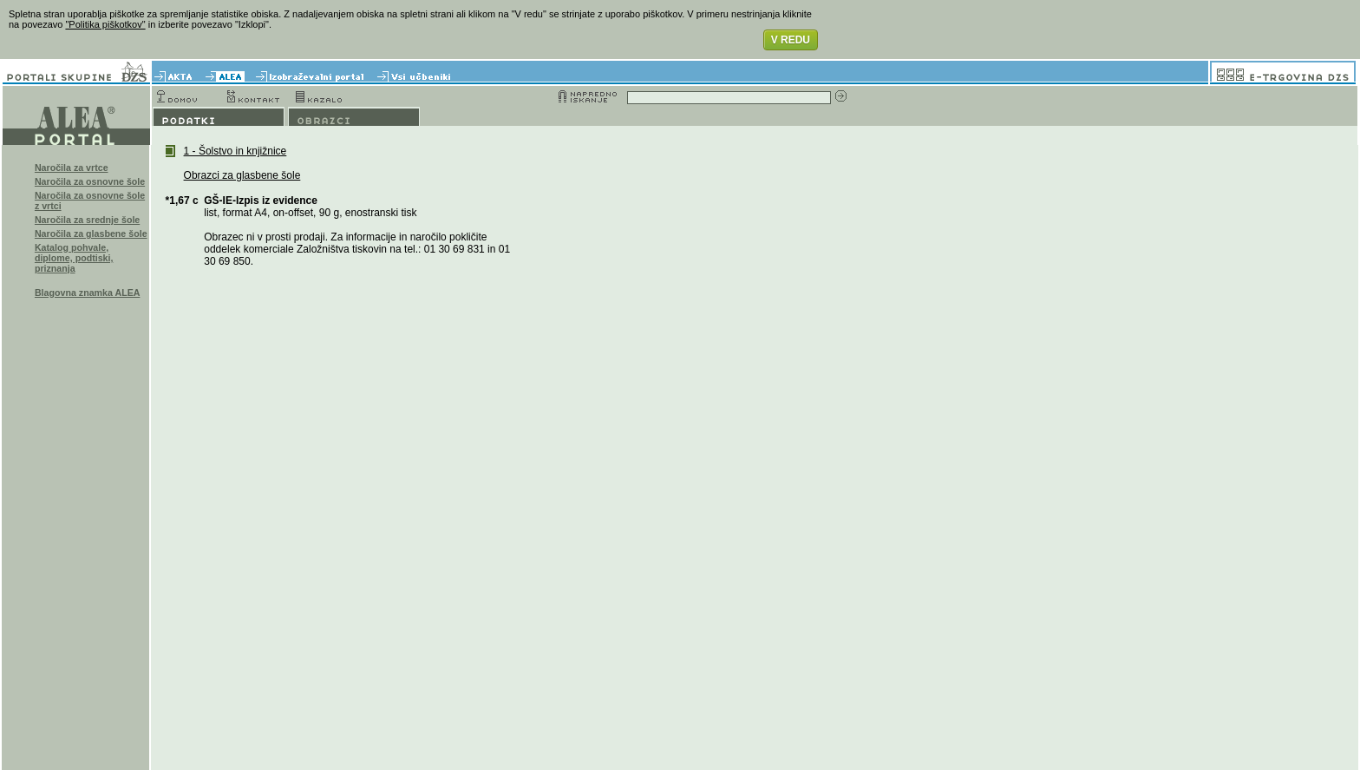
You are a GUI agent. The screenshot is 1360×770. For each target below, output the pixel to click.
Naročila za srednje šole (87, 219)
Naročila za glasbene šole (91, 233)
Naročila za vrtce (71, 167)
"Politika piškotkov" (105, 24)
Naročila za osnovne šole (90, 181)
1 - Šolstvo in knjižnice (235, 151)
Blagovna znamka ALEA (88, 292)
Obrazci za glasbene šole (242, 175)
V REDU (790, 40)
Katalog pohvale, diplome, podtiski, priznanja (74, 257)
